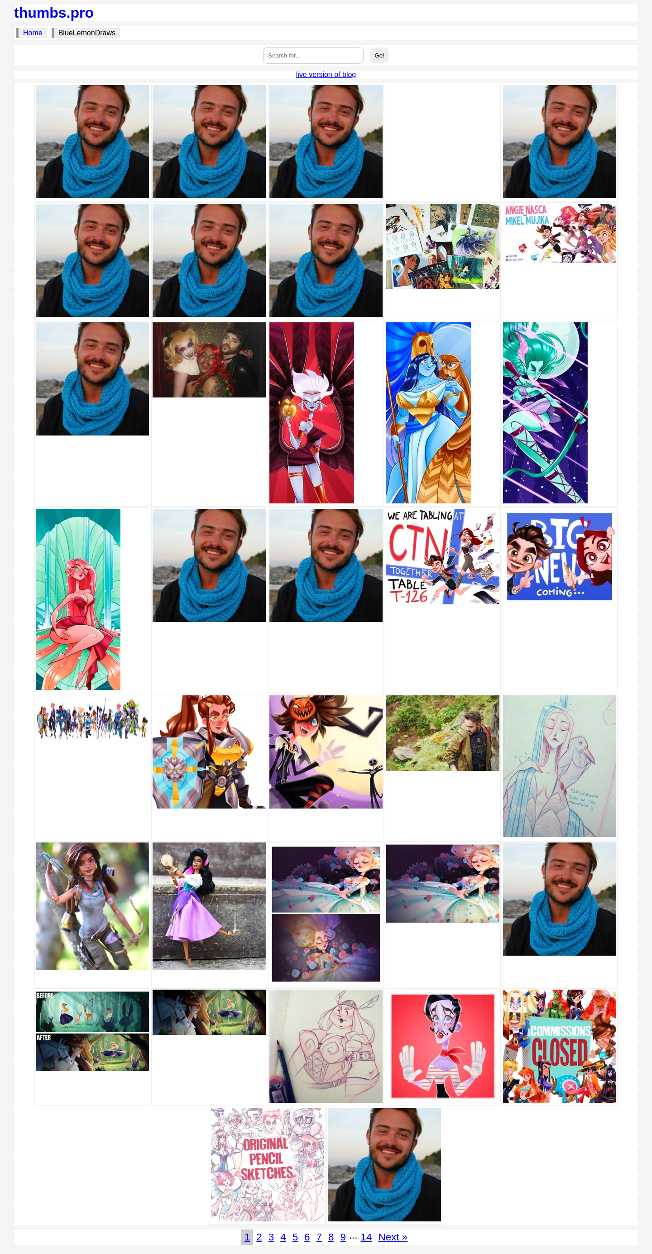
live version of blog (326, 74)
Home (33, 33)
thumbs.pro (54, 13)
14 (366, 1237)
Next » (393, 1237)
